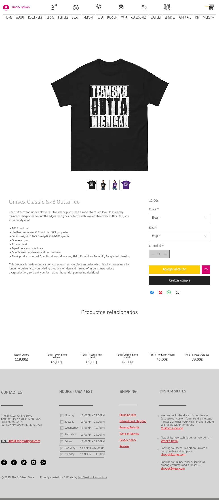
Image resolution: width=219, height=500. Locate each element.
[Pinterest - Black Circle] (14, 462)
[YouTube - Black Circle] (33, 462)
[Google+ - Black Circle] (43, 462)
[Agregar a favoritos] (206, 269)
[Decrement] (152, 254)
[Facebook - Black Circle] (4, 462)
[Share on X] (177, 292)
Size (153, 227)
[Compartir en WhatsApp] (169, 292)
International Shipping (133, 421)
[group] (109, 345)
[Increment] (166, 254)
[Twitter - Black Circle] (24, 462)
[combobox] (179, 218)
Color (154, 209)
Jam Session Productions (92, 477)
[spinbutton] (159, 254)
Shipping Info (128, 415)
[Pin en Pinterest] (160, 292)
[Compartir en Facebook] (152, 292)
